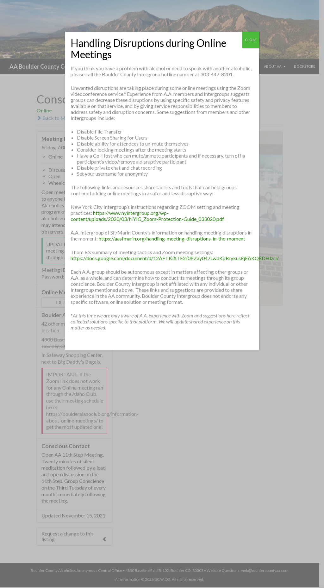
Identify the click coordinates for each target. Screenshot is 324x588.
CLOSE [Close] (251, 39)
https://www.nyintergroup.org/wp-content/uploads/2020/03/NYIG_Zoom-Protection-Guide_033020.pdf (147, 216)
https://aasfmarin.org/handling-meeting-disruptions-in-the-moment (172, 238)
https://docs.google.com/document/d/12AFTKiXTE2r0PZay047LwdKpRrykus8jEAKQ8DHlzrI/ (175, 258)
